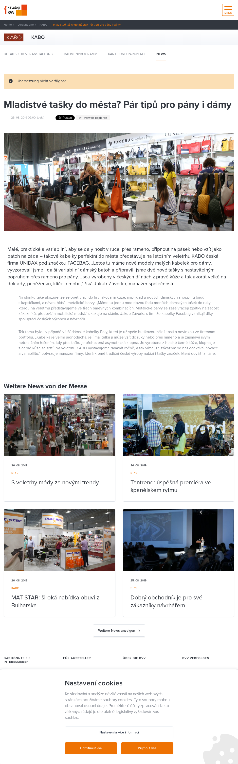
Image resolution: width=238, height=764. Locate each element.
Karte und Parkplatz (127, 54)
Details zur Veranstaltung (28, 54)
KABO (43, 24)
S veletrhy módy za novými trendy (55, 482)
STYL (14, 473)
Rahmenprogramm (80, 54)
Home (8, 24)
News (161, 54)
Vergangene (26, 24)
